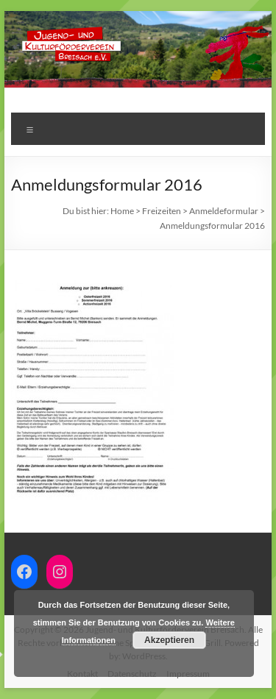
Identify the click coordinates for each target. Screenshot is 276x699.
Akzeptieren (169, 640)
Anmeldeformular (223, 210)
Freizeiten (161, 210)
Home (122, 210)
